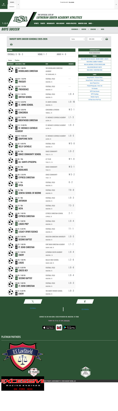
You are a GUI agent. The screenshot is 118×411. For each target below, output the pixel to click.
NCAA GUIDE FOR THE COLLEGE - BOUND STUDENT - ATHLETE (94, 59)
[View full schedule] (4, 4)
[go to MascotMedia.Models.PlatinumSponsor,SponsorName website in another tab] (59, 358)
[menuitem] (42, 23)
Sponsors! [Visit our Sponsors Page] (67, 321)
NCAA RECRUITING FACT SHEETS (94, 67)
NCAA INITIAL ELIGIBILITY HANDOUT (95, 62)
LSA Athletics (33, 308)
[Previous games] (18, 4)
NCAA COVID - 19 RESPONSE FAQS (94, 70)
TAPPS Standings (94, 94)
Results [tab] (12, 6)
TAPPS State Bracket (94, 91)
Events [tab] (12, 2)
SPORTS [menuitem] (36, 23)
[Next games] (116, 4)
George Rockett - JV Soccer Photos (94, 77)
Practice (17, 60)
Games (10, 60)
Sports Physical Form (94, 83)
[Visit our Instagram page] (5, 23)
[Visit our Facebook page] (7, 23)
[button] (106, 39)
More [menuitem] (91, 23)
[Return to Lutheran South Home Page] (20, 19)
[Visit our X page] (3, 23)
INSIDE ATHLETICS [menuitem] (71, 23)
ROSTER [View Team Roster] (84, 29)
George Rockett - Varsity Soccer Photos (94, 80)
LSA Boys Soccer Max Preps (94, 99)
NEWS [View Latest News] (102, 29)
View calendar (71, 2)
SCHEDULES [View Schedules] (74, 29)
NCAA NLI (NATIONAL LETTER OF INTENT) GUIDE (94, 64)
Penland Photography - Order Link (94, 86)
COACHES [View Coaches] (93, 29)
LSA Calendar (95, 88)
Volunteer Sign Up (95, 97)
